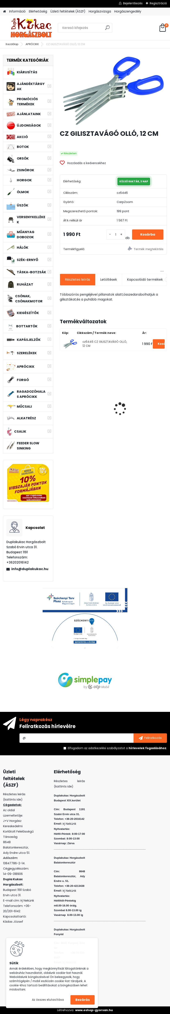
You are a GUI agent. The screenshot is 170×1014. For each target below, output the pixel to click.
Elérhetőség (38, 11)
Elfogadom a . (117, 748)
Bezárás (82, 999)
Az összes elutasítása (48, 1000)
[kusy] (116, 234)
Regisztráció (158, 3)
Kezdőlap (12, 44)
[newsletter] (150, 738)
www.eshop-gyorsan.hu (94, 1010)
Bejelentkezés (133, 3)
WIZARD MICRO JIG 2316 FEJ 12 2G (141, 399)
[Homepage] (4, 12)
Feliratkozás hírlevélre (47, 726)
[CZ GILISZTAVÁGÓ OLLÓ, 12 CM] (113, 90)
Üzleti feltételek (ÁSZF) (67, 11)
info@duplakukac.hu (29, 569)
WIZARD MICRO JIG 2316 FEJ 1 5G (85, 399)
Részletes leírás (77, 279)
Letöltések (108, 279)
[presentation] (62, 402)
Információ (17, 11)
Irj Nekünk (27, 900)
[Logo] (31, 28)
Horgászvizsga (100, 11)
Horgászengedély (127, 11)
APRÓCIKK (32, 44)
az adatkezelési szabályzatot (104, 748)
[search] (107, 29)
